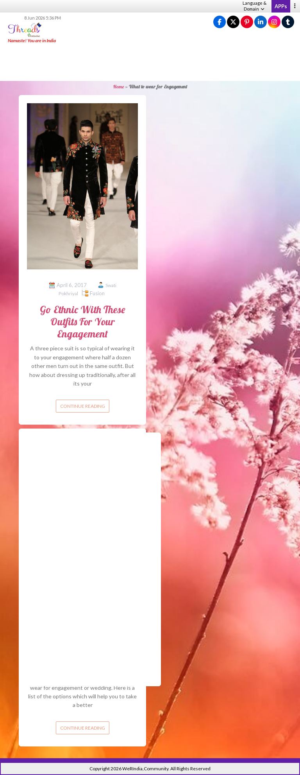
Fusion (97, 293)
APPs (281, 6)
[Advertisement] (150, 62)
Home (118, 87)
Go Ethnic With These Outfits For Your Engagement (82, 321)
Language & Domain (254, 5)
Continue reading (82, 406)
